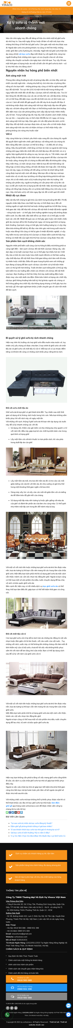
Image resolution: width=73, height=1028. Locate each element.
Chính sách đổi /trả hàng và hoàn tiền (23, 973)
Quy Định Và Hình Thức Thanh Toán (23, 956)
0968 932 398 (32, 987)
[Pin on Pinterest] (18, 812)
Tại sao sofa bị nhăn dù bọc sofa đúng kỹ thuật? (31, 823)
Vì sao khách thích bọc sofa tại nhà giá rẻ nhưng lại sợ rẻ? (35, 829)
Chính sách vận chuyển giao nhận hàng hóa (25, 969)
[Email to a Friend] (16, 812)
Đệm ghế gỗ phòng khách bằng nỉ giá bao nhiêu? (31, 826)
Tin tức (30, 18)
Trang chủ (20, 18)
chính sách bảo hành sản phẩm (20, 964)
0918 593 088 (30, 979)
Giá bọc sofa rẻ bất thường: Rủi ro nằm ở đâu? (30, 832)
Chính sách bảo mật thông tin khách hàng (25, 960)
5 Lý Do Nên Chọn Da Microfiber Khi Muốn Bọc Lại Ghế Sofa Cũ (38, 836)
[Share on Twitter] (13, 812)
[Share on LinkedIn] (21, 812)
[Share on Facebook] (10, 812)
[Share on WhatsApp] (7, 812)
